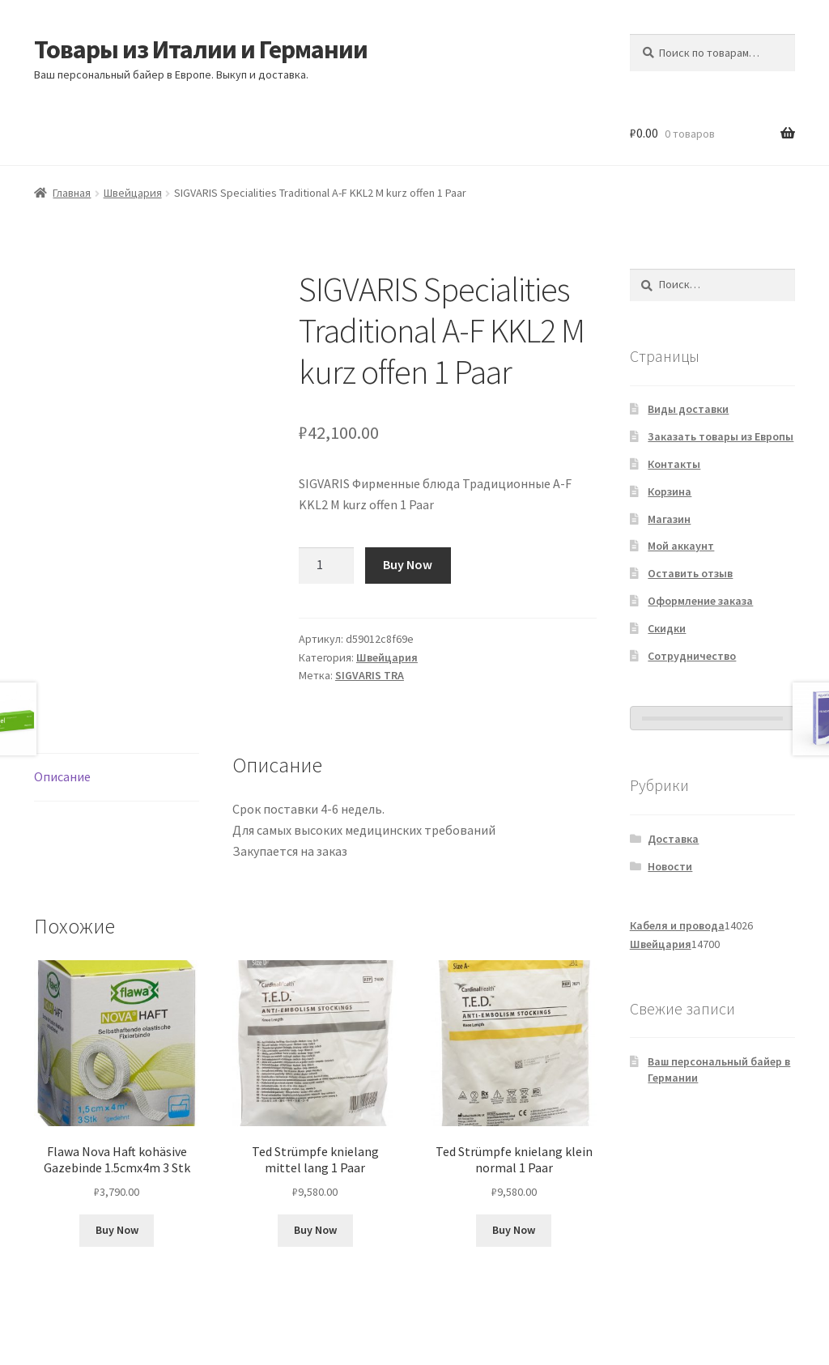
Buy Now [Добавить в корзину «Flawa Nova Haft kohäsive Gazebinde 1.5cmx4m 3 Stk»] (117, 1230)
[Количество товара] (326, 566)
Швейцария (133, 192)
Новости (670, 866)
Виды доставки (688, 409)
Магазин (669, 519)
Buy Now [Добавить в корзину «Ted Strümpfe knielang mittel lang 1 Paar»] (315, 1230)
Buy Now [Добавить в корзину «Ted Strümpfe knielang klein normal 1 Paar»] (513, 1230)
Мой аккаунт (681, 545)
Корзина (669, 491)
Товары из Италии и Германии (201, 49)
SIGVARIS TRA (369, 675)
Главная (72, 192)
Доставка (673, 838)
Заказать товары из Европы (720, 436)
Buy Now (407, 564)
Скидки (667, 628)
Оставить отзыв (690, 573)
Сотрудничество (692, 655)
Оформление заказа (700, 600)
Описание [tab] (62, 776)
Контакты (674, 464)
